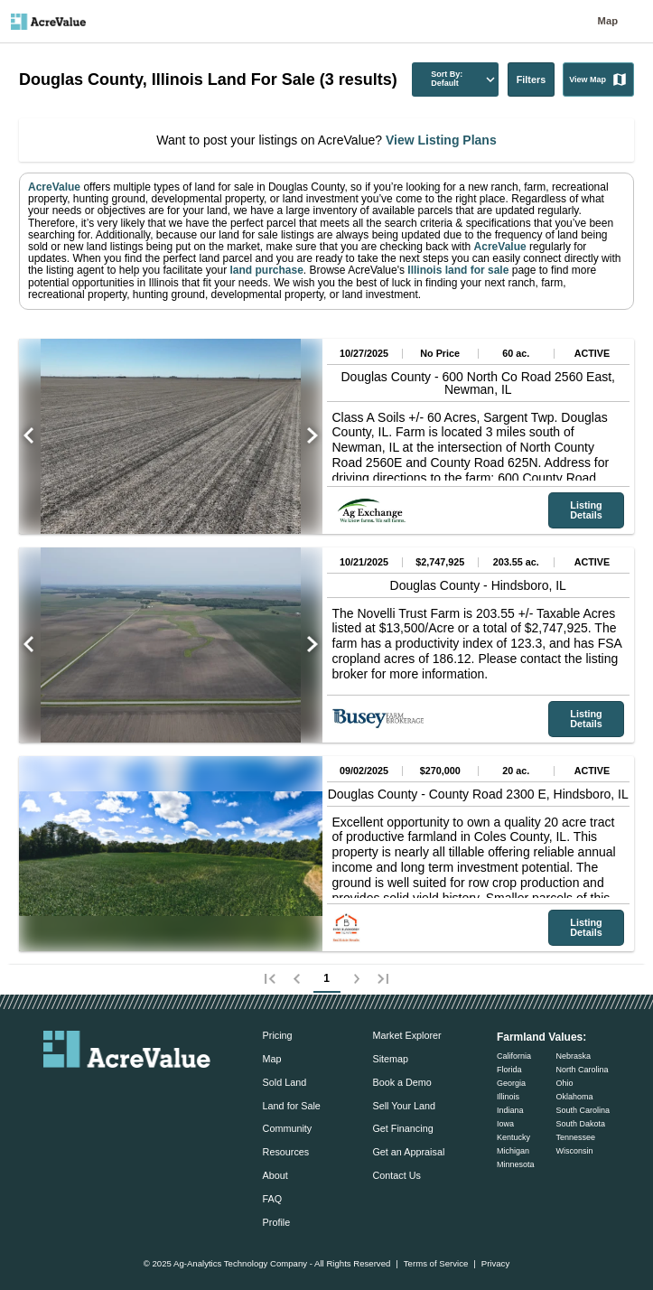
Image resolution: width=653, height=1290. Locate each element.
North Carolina (581, 1069)
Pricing (278, 1035)
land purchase (266, 270)
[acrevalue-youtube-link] (199, 1093)
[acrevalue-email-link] (54, 1093)
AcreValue (54, 187)
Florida (509, 1069)
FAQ (273, 1198)
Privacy (495, 1263)
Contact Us (396, 1175)
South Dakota (580, 1123)
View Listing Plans (439, 140)
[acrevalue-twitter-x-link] (127, 1093)
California (514, 1056)
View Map (598, 79)
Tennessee (575, 1137)
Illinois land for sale (456, 270)
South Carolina (582, 1110)
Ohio (564, 1083)
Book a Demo (401, 1082)
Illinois (508, 1096)
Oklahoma (573, 1096)
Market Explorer (406, 1035)
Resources (286, 1151)
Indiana (510, 1110)
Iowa (505, 1123)
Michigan (513, 1150)
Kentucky (513, 1137)
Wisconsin (573, 1150)
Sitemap (390, 1058)
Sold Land (285, 1082)
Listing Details (586, 510)
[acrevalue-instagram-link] (163, 1093)
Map (608, 21)
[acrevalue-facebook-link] (91, 1093)
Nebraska (573, 1056)
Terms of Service (436, 1263)
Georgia (511, 1083)
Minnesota (516, 1164)
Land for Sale (292, 1105)
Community (288, 1128)
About (275, 1175)
